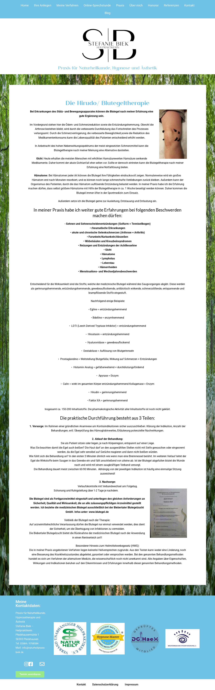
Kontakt (189, 5)
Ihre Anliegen (42, 5)
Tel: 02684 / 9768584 (28, 643)
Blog (107, 13)
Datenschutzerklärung (105, 684)
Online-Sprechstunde (97, 5)
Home (25, 5)
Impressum (131, 684)
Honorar (153, 5)
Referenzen (171, 5)
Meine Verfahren (67, 5)
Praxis (120, 5)
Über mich (136, 5)
